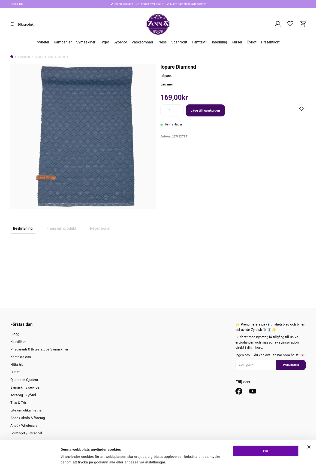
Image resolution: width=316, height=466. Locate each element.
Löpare (39, 56)
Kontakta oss (20, 357)
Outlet (15, 372)
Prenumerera (291, 364)
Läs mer (166, 84)
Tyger (104, 42)
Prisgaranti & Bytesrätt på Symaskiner (39, 349)
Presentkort (270, 42)
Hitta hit (16, 364)
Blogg (14, 334)
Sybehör (120, 42)
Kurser (237, 42)
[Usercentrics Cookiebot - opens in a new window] (30, 457)
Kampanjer (63, 42)
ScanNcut (179, 42)
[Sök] (13, 24)
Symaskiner (85, 42)
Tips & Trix (16, 4)
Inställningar (251, 457)
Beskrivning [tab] (23, 228)
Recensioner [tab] (100, 228)
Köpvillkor (18, 342)
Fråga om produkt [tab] (61, 228)
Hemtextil (199, 42)
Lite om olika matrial (26, 410)
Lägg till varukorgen (205, 110)
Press (162, 42)
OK (265, 427)
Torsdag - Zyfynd (23, 395)
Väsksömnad (142, 42)
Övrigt (251, 42)
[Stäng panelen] (308, 423)
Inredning (219, 42)
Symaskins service (24, 387)
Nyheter (43, 42)
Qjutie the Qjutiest (24, 380)
